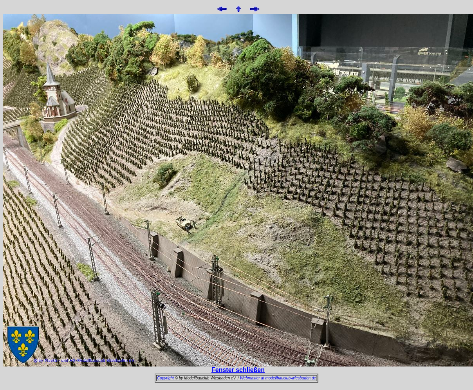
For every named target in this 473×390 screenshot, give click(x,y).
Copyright (166, 378)
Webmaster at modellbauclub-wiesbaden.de (278, 378)
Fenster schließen (238, 370)
